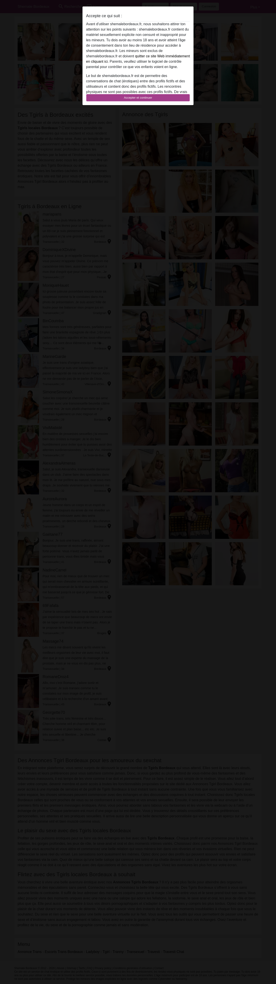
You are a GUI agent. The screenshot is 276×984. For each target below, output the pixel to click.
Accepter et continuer (138, 97)
